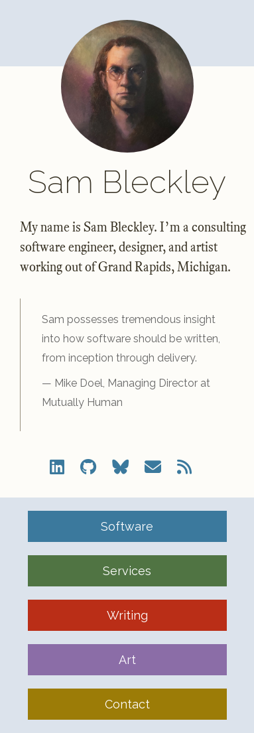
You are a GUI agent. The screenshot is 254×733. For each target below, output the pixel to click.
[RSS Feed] (184, 467)
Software (127, 526)
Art (127, 660)
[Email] (153, 467)
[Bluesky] (120, 467)
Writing (127, 615)
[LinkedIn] (57, 467)
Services (127, 571)
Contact (127, 704)
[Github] (88, 467)
